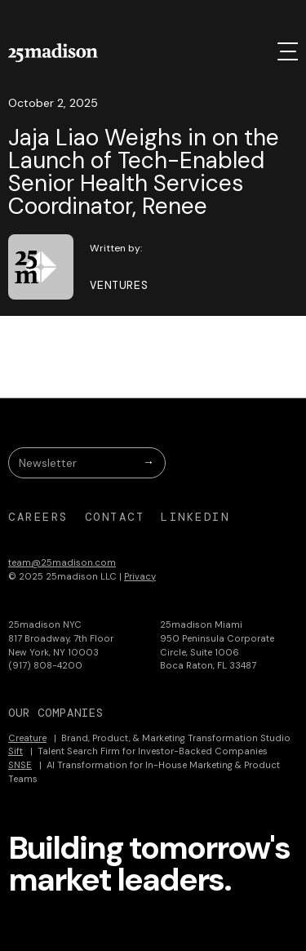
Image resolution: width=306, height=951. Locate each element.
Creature (27, 738)
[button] (287, 51)
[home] (53, 52)
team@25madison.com (62, 562)
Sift (15, 751)
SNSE (20, 765)
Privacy (140, 576)
